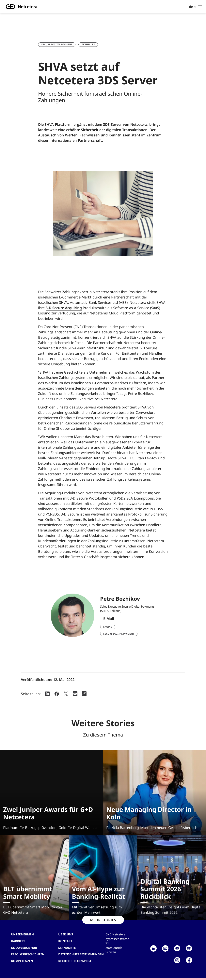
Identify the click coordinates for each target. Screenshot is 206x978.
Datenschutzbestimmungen (81, 954)
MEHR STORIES (103, 919)
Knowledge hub (24, 948)
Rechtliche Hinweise (75, 961)
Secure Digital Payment (56, 44)
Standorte (67, 948)
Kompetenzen (22, 961)
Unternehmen (22, 934)
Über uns (65, 934)
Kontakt (65, 941)
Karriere (18, 941)
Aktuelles (88, 44)
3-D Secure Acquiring (64, 307)
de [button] (191, 6)
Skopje (107, 626)
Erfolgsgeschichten (27, 954)
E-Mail (108, 618)
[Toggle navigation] (200, 7)
